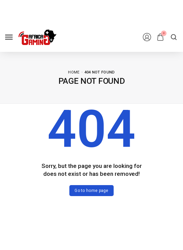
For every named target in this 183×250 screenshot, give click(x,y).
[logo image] (37, 37)
